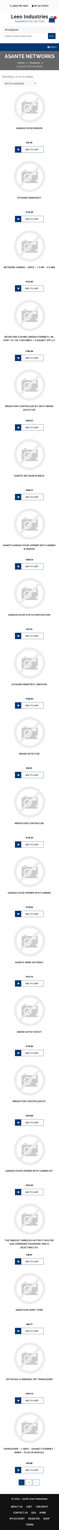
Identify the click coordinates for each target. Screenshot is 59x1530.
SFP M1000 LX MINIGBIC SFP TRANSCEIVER (29, 1379)
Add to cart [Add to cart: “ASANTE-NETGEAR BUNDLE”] (32, 497)
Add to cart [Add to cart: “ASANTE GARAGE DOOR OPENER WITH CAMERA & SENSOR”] (32, 566)
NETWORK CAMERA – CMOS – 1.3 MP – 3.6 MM (29, 267)
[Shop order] (19, 83)
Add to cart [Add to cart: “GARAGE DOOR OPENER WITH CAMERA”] (32, 914)
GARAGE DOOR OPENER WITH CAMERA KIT (29, 1170)
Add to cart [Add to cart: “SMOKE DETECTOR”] (32, 775)
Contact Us (20, 1512)
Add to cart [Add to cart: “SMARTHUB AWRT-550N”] (32, 1331)
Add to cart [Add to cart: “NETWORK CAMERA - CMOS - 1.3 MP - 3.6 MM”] (32, 288)
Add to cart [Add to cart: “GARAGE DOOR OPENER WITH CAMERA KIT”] (32, 1192)
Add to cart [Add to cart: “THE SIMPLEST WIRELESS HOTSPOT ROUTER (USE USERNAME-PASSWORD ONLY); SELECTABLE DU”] (32, 1261)
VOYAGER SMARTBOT (29, 197)
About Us (16, 1506)
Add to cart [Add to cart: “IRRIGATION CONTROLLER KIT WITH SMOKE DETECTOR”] (32, 428)
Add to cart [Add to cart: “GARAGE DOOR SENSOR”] (32, 150)
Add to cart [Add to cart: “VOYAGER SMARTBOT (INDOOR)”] (32, 706)
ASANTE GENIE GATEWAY (29, 962)
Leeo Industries (29, 16)
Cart (29, 1506)
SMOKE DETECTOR (29, 753)
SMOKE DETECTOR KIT (29, 1031)
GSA (33, 1512)
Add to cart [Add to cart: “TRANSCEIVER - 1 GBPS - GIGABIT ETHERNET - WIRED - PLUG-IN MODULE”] (32, 1470)
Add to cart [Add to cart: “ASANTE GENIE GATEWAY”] (32, 984)
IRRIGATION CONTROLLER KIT (29, 1101)
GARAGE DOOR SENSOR (29, 128)
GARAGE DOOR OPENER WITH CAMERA (29, 892)
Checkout (42, 1506)
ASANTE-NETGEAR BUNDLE (29, 475)
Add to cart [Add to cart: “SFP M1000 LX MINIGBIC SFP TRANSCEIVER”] (32, 1401)
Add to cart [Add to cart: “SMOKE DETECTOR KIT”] (32, 1053)
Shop (46, 1518)
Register (34, 1518)
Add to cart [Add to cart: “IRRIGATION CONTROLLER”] (32, 845)
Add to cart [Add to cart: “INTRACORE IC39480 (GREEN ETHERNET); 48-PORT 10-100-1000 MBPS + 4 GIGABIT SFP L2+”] (32, 358)
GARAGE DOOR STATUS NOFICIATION (29, 614)
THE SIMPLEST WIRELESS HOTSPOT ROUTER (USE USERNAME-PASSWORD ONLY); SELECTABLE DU (29, 1244)
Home (42, 1512)
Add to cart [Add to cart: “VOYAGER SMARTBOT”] (32, 219)
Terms (30, 1524)
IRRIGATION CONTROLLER (29, 823)
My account (17, 1518)
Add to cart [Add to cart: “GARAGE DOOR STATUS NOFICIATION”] (32, 636)
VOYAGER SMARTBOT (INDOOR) (29, 684)
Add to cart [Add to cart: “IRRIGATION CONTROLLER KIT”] (32, 1123)
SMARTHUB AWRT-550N (29, 1309)
